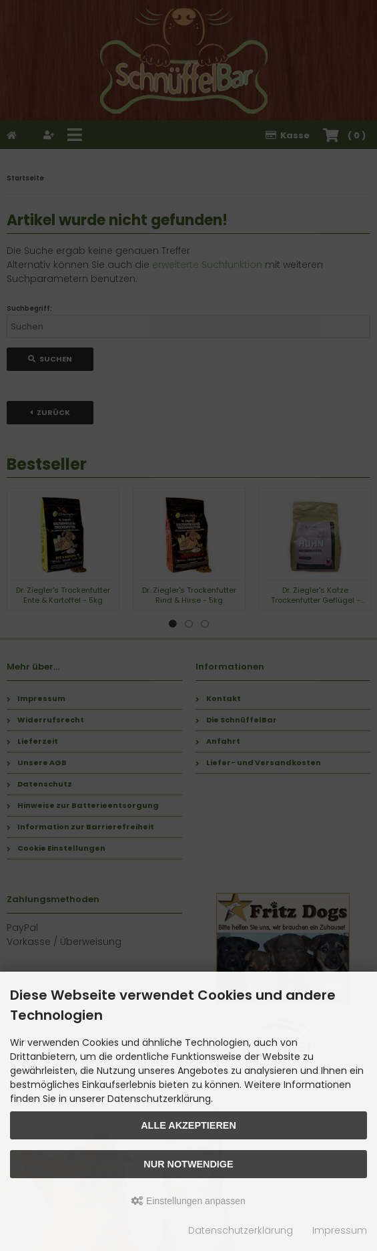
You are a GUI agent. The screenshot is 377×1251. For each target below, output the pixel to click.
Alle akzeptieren (188, 1125)
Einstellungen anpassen (188, 1201)
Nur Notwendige (188, 1164)
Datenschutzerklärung (240, 1230)
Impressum (339, 1230)
